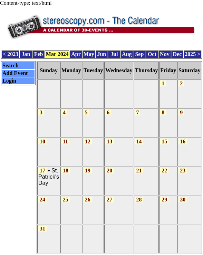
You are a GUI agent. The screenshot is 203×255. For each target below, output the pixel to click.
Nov (165, 54)
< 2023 (10, 54)
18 (65, 170)
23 (182, 170)
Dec (177, 54)
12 (87, 141)
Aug (127, 54)
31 (42, 229)
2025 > (192, 54)
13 (109, 141)
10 (42, 141)
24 (42, 199)
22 (164, 170)
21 (139, 170)
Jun (101, 54)
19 (87, 170)
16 (182, 141)
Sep (139, 54)
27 (109, 199)
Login (9, 81)
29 (164, 199)
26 (87, 199)
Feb (38, 54)
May (89, 54)
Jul (114, 54)
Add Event (15, 73)
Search (10, 65)
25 (65, 199)
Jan (26, 54)
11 (65, 141)
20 (109, 170)
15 (164, 141)
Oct (152, 54)
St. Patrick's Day (48, 177)
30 (182, 199)
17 (42, 170)
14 (139, 141)
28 (139, 199)
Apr (76, 54)
